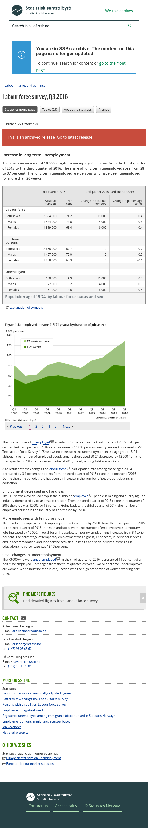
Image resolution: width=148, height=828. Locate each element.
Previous (14, 426)
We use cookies (119, 11)
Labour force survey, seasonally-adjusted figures (36, 693)
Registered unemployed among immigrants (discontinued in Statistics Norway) (58, 716)
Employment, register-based (22, 710)
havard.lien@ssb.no (26, 661)
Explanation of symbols (26, 307)
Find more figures (39, 594)
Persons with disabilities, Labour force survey (34, 704)
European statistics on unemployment (33, 758)
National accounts (15, 733)
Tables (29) (49, 109)
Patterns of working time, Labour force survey (35, 699)
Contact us (38, 805)
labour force (57, 469)
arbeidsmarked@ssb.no (29, 631)
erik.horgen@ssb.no (26, 644)
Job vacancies (11, 727)
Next (68, 426)
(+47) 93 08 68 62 (19, 648)
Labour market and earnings (25, 85)
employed (81, 496)
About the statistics (78, 109)
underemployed (44, 559)
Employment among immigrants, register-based (36, 721)
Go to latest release (74, 137)
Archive (104, 109)
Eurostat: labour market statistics (30, 764)
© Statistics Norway (102, 805)
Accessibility (66, 805)
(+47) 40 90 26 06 (19, 666)
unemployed (41, 442)
